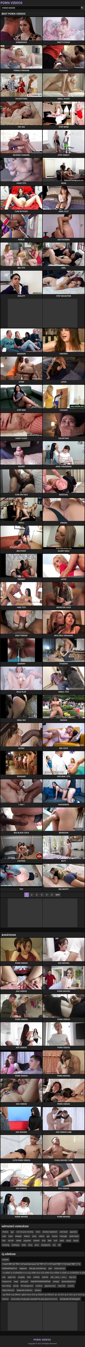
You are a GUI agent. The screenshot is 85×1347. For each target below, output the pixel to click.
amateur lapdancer (50, 1232)
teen (29, 1277)
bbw (49, 1240)
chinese (5, 1232)
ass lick (10, 1240)
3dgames (23, 1268)
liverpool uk (6, 1281)
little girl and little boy (37, 1268)
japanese (73, 1232)
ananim (71, 1286)
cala (3, 1277)
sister (11, 1236)
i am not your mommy (24, 1232)
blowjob (18, 1236)
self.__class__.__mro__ (59, 1277)
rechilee (36, 1277)
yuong (15, 1286)
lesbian (27, 1236)
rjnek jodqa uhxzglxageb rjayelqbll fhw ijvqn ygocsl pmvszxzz (34, 1299)
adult (62, 1240)
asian (34, 1236)
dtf (59, 1245)
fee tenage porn (27, 1286)
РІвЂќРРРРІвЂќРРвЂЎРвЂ (40, 1281)
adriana (38, 1290)
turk (55, 1240)
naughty (21, 1277)
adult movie (73, 1236)
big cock (72, 1277)
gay (12, 1232)
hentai (75, 1240)
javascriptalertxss (68, 1281)
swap (16, 1281)
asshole (36, 1240)
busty (68, 1240)
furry (30, 1245)
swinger (56, 1281)
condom (39, 1286)
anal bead (63, 1232)
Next (58, 895)
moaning (5, 1245)
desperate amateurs (24, 1290)
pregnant (27, 1240)
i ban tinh (61, 1286)
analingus (15, 1245)
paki (50, 1268)
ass (54, 1245)
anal (43, 1240)
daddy (18, 1240)
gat (48, 1236)
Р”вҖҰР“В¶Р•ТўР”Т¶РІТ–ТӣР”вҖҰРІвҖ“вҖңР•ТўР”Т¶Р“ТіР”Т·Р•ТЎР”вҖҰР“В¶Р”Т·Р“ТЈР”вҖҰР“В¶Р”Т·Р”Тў (41, 1264)
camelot (5, 1260)
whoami (5, 1299)
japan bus (11, 1277)
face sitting (6, 1286)
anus (37, 1245)
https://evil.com (8, 1290)
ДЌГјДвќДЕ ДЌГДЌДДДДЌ (70, 1299)
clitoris (41, 1236)
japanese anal (50, 1286)
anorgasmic (45, 1245)
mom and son (59, 1268)
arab (4, 1236)
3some (54, 1236)
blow (24, 1245)
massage (63, 1236)
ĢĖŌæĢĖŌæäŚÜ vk (9, 1268)
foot (3, 1240)
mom (38, 1232)
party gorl (24, 1281)
